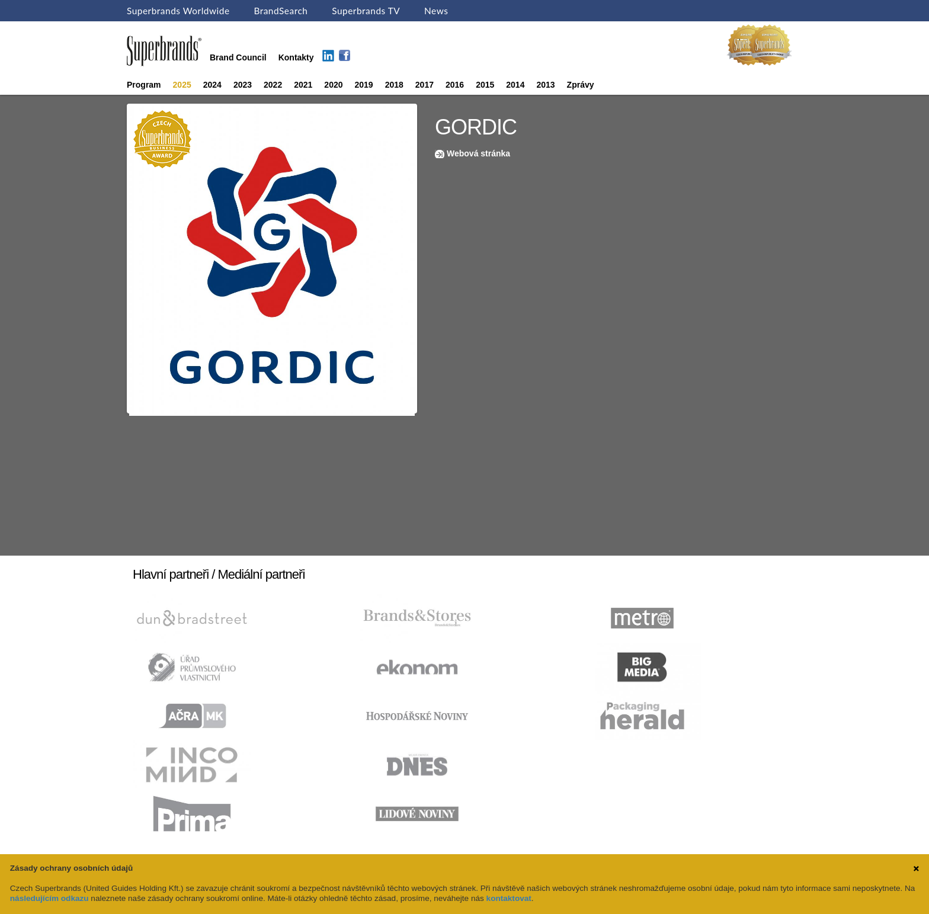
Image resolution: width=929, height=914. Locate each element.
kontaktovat (508, 898)
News (436, 10)
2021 (303, 84)
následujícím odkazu (49, 898)
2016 (455, 84)
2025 (182, 84)
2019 (364, 84)
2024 (212, 84)
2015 (485, 84)
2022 (273, 84)
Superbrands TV (366, 10)
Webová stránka (478, 153)
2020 (333, 84)
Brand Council (238, 57)
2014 (515, 84)
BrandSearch (280, 10)
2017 (424, 84)
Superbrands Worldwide (178, 10)
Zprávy (580, 84)
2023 (242, 84)
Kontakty (296, 57)
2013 (545, 84)
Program (144, 84)
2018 (394, 84)
